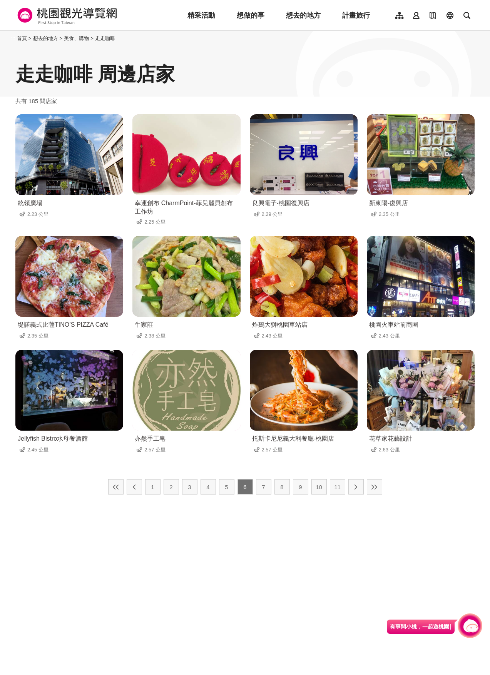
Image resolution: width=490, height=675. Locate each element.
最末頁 (374, 487)
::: (13, 38)
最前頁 (116, 487)
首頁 (22, 38)
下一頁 (356, 487)
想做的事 (250, 15)
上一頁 (134, 487)
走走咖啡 (105, 38)
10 (319, 487)
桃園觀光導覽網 (66, 15)
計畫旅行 (356, 15)
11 (337, 487)
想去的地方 (303, 15)
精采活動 (201, 15)
